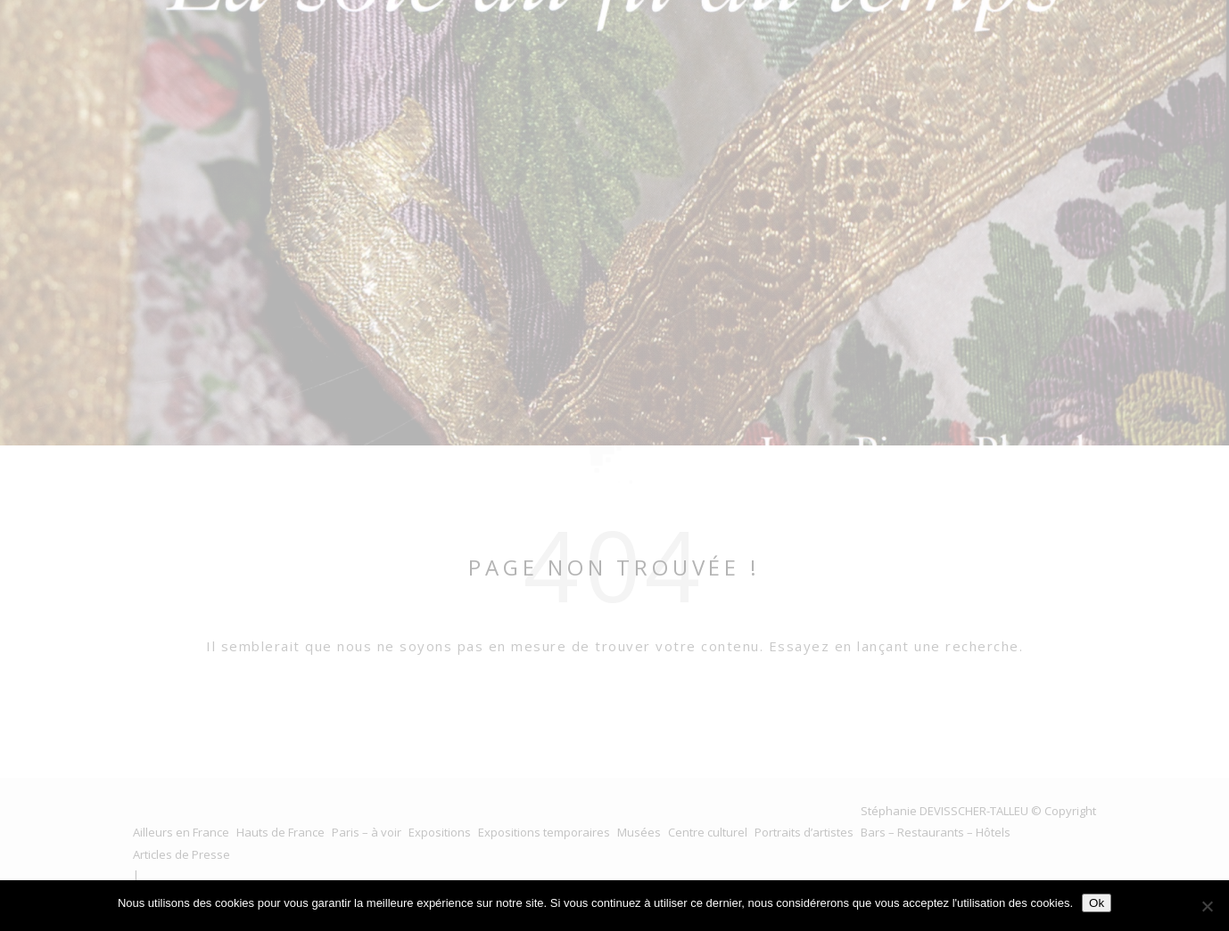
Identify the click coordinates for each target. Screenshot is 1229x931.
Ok (1096, 903)
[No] (1207, 906)
